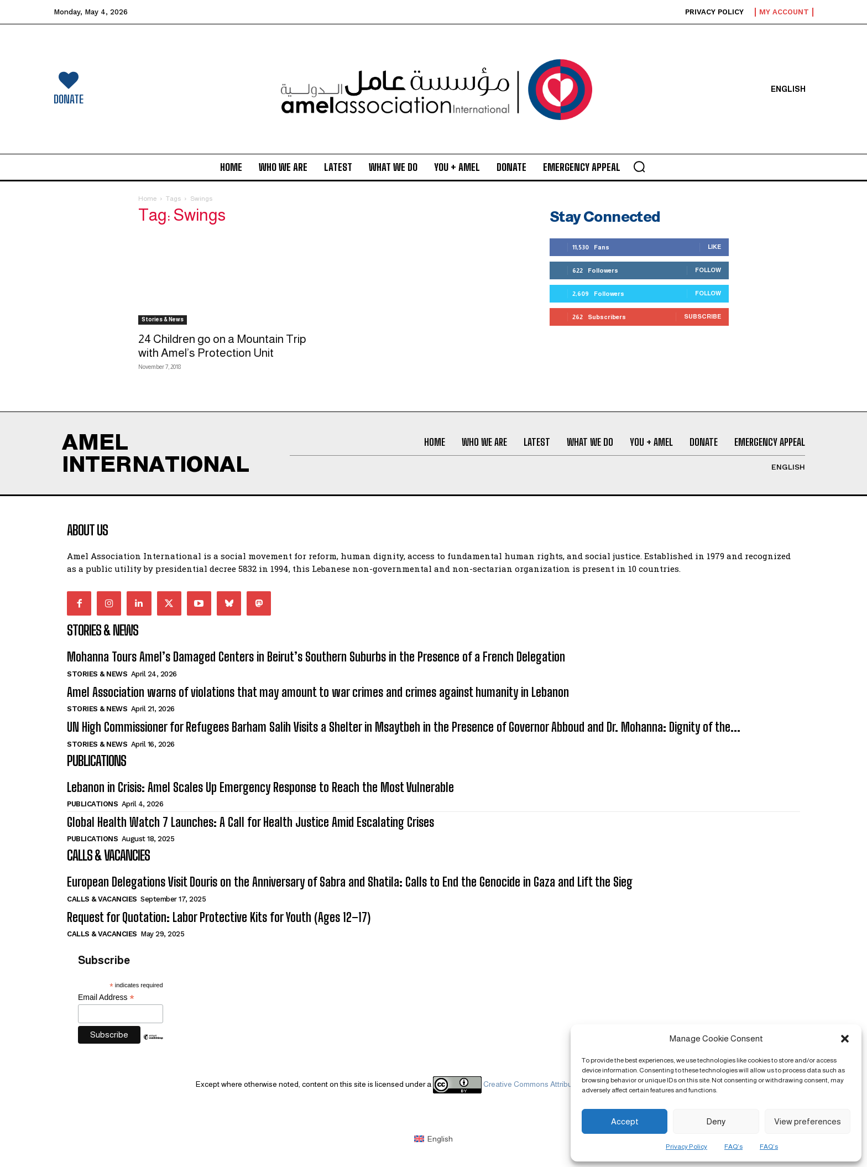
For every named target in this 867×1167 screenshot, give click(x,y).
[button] (844, 1038)
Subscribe (702, 316)
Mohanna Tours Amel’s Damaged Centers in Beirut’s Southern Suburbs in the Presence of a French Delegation (316, 656)
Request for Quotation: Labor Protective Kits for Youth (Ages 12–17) (218, 917)
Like (714, 246)
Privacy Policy (686, 1146)
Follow (708, 270)
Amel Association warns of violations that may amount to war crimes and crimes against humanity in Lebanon (318, 692)
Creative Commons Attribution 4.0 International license (551, 1084)
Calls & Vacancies (102, 899)
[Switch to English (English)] (433, 1139)
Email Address (106, 997)
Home (147, 198)
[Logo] (433, 89)
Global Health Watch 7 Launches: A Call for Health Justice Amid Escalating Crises (250, 822)
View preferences (807, 1121)
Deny (715, 1121)
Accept (625, 1121)
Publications (92, 804)
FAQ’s (733, 1146)
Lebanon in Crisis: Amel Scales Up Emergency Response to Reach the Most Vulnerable (260, 787)
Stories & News (163, 319)
